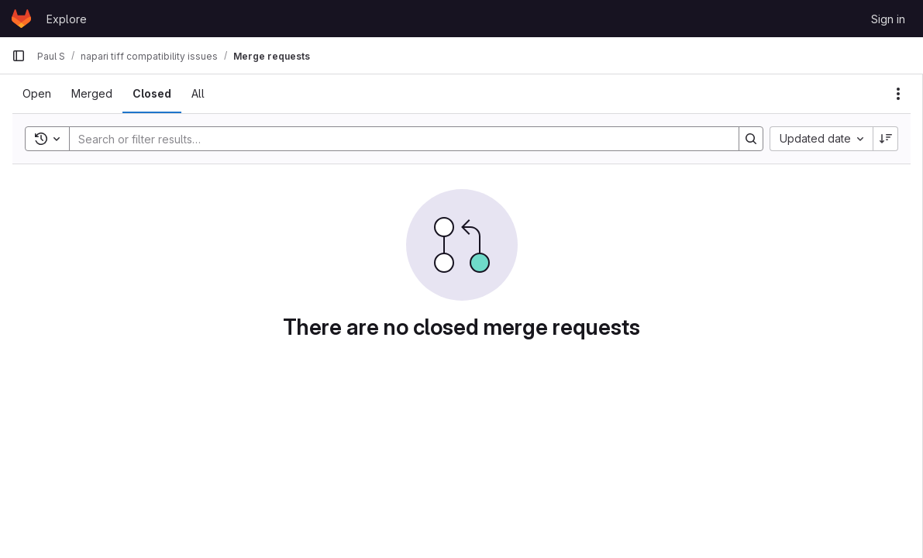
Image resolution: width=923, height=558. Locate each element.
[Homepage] (21, 18)
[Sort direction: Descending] (885, 138)
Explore (66, 19)
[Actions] (898, 93)
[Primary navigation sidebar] (18, 55)
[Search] (396, 138)
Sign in (888, 19)
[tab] (36, 93)
